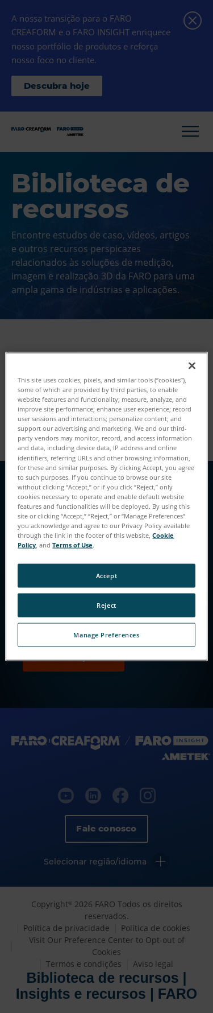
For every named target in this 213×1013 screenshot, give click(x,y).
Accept (106, 575)
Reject (106, 605)
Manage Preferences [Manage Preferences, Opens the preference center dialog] (106, 635)
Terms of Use (72, 545)
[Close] (191, 365)
